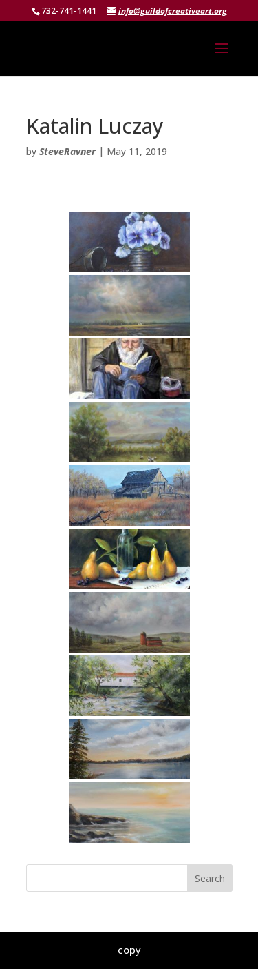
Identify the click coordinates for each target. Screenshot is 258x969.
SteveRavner (67, 151)
